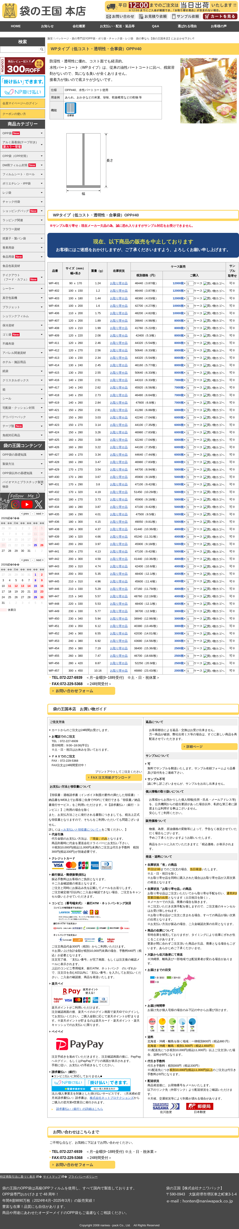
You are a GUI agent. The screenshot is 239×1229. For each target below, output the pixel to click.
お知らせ (47, 26)
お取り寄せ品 (119, 283)
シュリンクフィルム (15, 316)
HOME (16, 26)
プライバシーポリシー (83, 1176)
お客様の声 (219, 26)
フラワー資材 (11, 229)
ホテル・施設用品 (14, 362)
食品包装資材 (11, 266)
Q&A (155, 26)
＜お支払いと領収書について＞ (80, 829)
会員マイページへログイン (20, 103)
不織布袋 (8, 343)
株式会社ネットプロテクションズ (112, 1098)
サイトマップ (52, 1176)
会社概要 (79, 26)
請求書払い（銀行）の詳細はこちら (79, 1109)
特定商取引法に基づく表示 (17, 1176)
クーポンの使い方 (14, 114)
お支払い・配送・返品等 (117, 26)
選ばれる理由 (187, 26)
